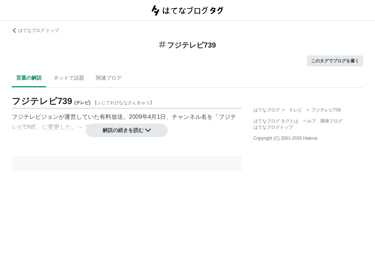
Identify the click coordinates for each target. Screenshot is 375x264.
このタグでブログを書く (335, 60)
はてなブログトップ (273, 127)
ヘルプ (309, 121)
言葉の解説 (29, 78)
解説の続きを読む (127, 130)
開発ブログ (331, 121)
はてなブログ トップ (35, 30)
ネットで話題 (68, 78)
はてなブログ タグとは (275, 121)
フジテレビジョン (35, 117)
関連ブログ (109, 78)
